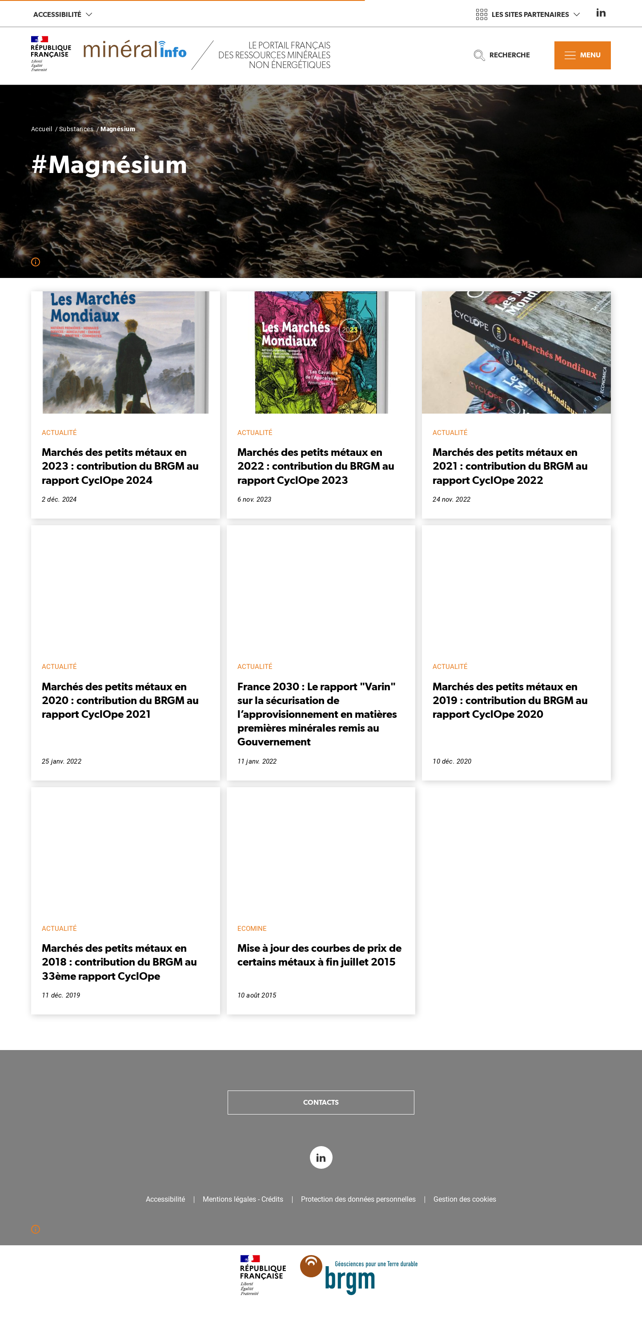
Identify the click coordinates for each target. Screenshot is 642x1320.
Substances (76, 129)
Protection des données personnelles (358, 1199)
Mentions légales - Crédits (243, 1199)
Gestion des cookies (464, 1199)
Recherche (502, 55)
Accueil (41, 129)
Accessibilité (62, 14)
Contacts (321, 1102)
